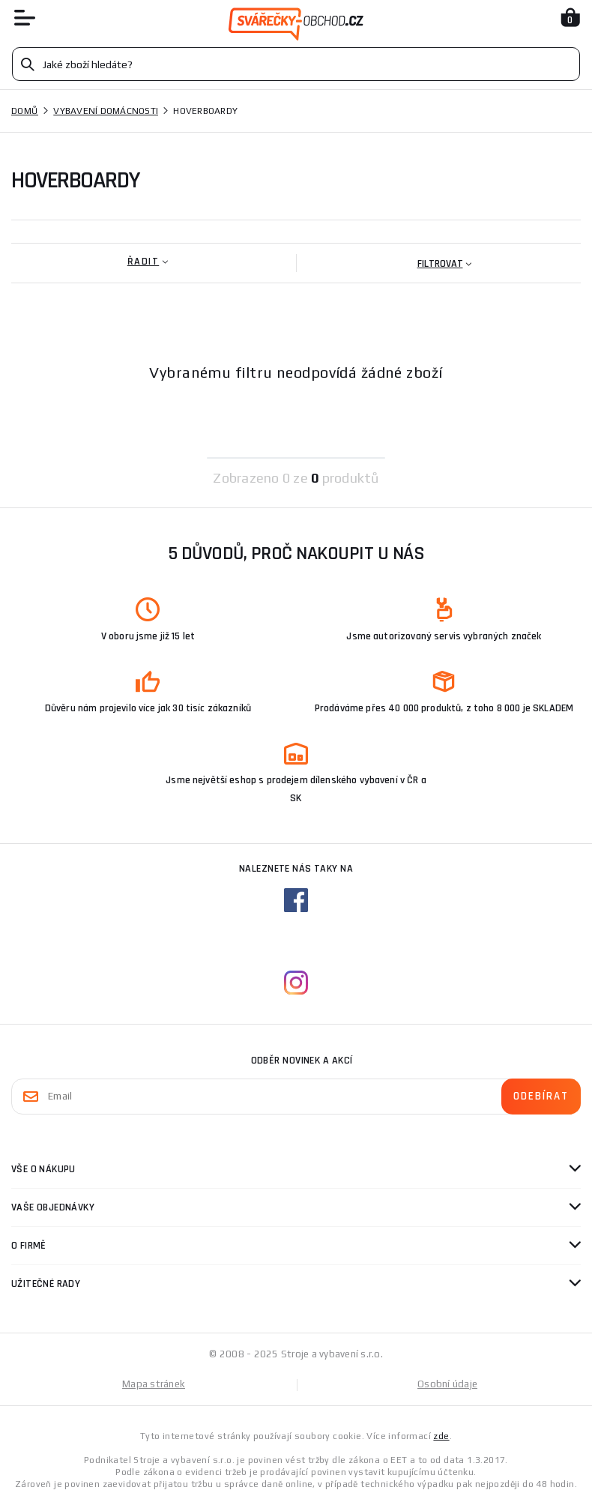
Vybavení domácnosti (105, 111)
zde (441, 1436)
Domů (24, 111)
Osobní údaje (447, 1384)
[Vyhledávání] (296, 64)
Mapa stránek (153, 1384)
